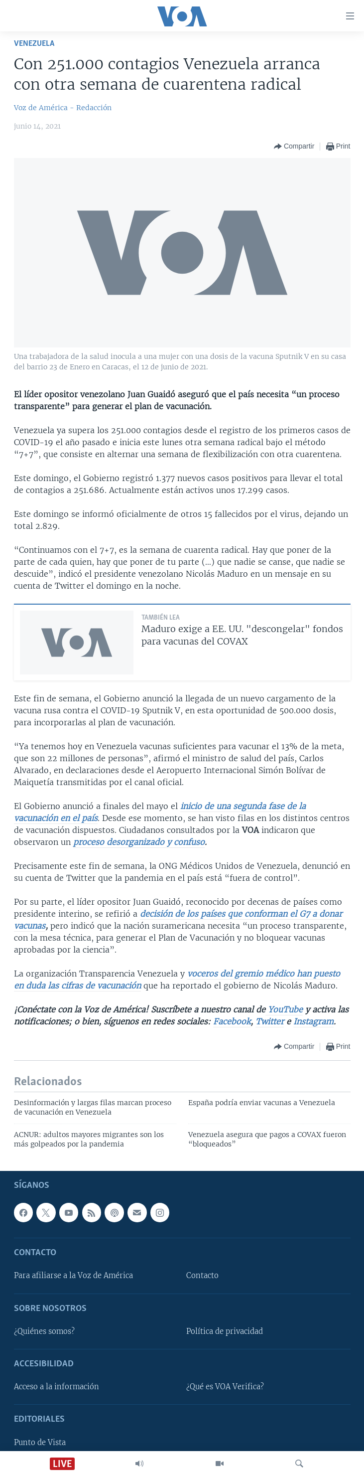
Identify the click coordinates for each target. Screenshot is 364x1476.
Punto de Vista (40, 1442)
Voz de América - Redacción (63, 107)
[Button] (294, 147)
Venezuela (34, 43)
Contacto (202, 1276)
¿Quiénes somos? (44, 1331)
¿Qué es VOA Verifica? (225, 1387)
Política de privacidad (224, 1331)
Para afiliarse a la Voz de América (73, 1276)
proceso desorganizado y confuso (139, 842)
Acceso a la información (56, 1387)
